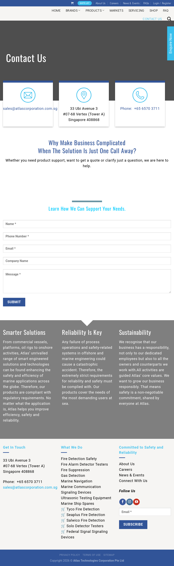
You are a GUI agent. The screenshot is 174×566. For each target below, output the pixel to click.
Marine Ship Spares (77, 503)
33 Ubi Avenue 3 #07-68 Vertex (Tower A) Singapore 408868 (84, 114)
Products (95, 10)
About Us (100, 3)
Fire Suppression (75, 470)
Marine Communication (81, 487)
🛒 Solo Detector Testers (82, 526)
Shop (154, 10)
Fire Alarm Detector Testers (84, 464)
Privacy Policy (70, 555)
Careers (114, 3)
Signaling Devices (76, 492)
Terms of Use (92, 555)
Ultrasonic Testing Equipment (86, 498)
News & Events (131, 3)
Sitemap (108, 555)
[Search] (169, 18)
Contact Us (152, 19)
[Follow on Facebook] (122, 502)
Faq (165, 10)
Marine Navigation (76, 481)
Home (56, 10)
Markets (116, 10)
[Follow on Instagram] (129, 502)
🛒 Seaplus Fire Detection (83, 515)
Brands (73, 10)
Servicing (136, 10)
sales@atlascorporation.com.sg (30, 108)
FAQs (146, 3)
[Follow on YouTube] (136, 502)
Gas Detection (73, 475)
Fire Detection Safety (79, 459)
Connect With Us (133, 481)
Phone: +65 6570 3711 (140, 108)
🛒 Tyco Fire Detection (80, 509)
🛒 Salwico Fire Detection (83, 520)
